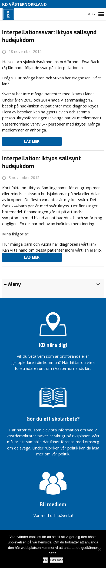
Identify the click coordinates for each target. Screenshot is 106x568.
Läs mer (31, 141)
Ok (45, 560)
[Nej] (99, 549)
